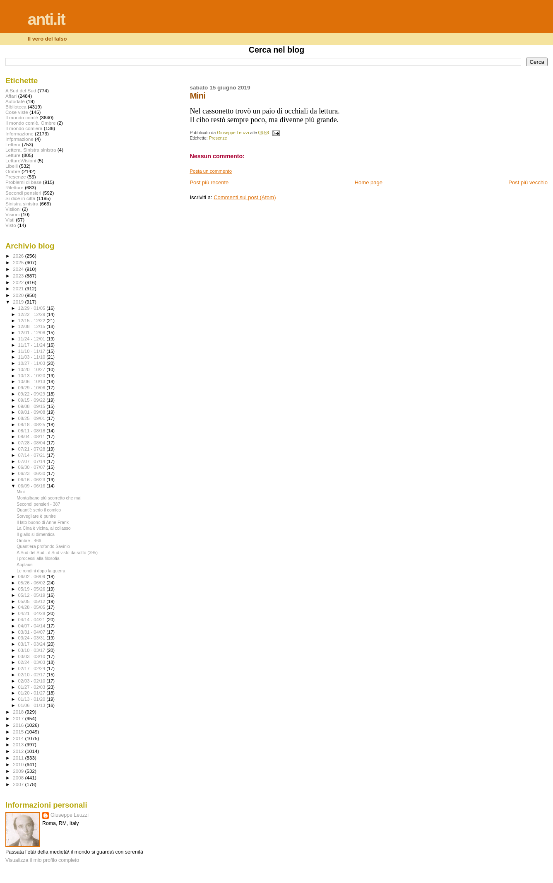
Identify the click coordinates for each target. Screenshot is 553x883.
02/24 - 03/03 (32, 662)
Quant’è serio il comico (39, 509)
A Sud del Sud (20, 90)
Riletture (14, 187)
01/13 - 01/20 (32, 699)
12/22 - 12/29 (32, 314)
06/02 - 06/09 (32, 576)
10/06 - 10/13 (32, 381)
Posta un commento (211, 171)
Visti (9, 219)
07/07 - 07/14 (32, 461)
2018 (19, 711)
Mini (20, 491)
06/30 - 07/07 (32, 467)
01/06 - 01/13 (32, 705)
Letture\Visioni (20, 160)
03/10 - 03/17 (32, 650)
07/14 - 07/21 (32, 455)
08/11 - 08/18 (32, 430)
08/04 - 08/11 (32, 436)
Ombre (12, 171)
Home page (368, 182)
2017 (19, 718)
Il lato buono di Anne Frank (43, 522)
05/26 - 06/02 (32, 582)
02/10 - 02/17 (32, 674)
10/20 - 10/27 (32, 369)
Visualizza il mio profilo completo (42, 860)
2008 (19, 777)
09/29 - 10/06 (32, 387)
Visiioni (13, 209)
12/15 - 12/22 (32, 320)
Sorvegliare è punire (36, 516)
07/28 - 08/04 (32, 442)
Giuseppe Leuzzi (69, 815)
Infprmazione (19, 139)
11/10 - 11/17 (32, 351)
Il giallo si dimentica (36, 534)
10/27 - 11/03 (32, 363)
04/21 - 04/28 (32, 613)
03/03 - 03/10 (32, 656)
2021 (19, 288)
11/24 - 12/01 (32, 338)
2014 (19, 738)
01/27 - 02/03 (32, 687)
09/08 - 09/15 (32, 406)
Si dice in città (20, 198)
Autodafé (15, 101)
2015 (19, 731)
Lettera (12, 144)
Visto (10, 225)
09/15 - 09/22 (32, 400)
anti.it (46, 19)
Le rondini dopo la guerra (41, 570)
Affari (11, 96)
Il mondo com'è (21, 117)
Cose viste (16, 112)
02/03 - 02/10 (32, 680)
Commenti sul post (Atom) (245, 197)
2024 (19, 269)
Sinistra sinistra (21, 203)
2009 (19, 771)
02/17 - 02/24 (32, 668)
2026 (19, 255)
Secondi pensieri (23, 192)
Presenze (218, 138)
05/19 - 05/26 (32, 588)
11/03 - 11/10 (32, 357)
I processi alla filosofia (38, 558)
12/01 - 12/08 (32, 332)
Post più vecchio (528, 182)
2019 (19, 301)
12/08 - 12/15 (32, 326)
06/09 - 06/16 (32, 485)
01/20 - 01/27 (32, 692)
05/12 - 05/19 (32, 595)
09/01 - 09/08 (32, 412)
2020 (19, 295)
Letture (12, 155)
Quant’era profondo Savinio (43, 546)
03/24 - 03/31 (32, 637)
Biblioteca (15, 106)
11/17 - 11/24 (32, 345)
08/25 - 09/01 (32, 418)
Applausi (25, 564)
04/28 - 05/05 (32, 607)
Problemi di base (23, 182)
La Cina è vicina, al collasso (44, 528)
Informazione (19, 133)
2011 (19, 757)
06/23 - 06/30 (32, 473)
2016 (19, 725)
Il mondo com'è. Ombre (30, 122)
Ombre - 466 (29, 540)
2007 (19, 784)
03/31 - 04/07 (32, 632)
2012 (19, 751)
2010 (19, 764)
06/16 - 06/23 (32, 479)
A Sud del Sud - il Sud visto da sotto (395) (57, 552)
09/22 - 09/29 (32, 393)
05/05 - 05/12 (32, 601)
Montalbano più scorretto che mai (49, 497)
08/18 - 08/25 (32, 424)
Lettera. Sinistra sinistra (30, 149)
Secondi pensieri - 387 (38, 504)
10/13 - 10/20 (32, 375)
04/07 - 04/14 (32, 625)
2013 (19, 744)
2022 (19, 282)
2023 (19, 275)
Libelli (11, 166)
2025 (19, 262)
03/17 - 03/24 (32, 644)
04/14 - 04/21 (32, 619)
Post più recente (209, 182)
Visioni (12, 214)
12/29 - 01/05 (32, 308)
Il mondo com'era (24, 128)
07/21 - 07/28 (32, 448)
